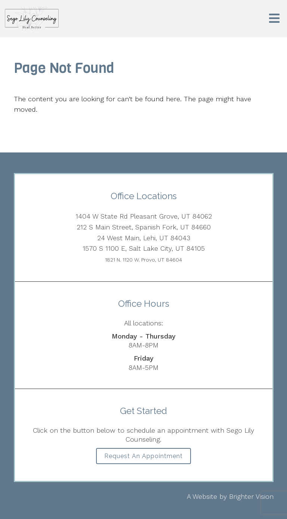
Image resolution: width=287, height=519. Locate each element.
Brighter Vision (251, 496)
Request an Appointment (143, 456)
